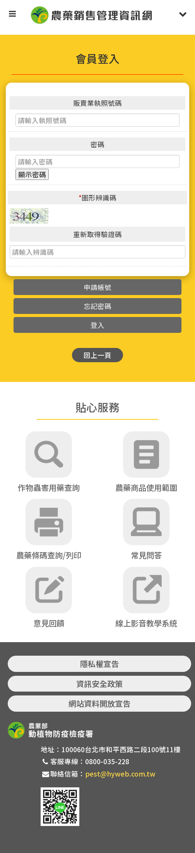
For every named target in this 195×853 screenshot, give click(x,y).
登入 (97, 325)
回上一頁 (97, 355)
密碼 (97, 144)
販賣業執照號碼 (97, 103)
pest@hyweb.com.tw (120, 773)
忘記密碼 (97, 306)
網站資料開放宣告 (99, 703)
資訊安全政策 (99, 683)
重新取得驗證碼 (97, 234)
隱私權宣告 (99, 663)
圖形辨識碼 (97, 197)
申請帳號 (97, 287)
